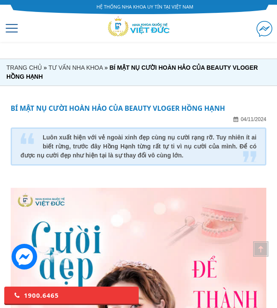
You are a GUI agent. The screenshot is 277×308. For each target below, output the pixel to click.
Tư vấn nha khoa (75, 67)
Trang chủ (24, 67)
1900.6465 (36, 295)
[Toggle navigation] (11, 28)
